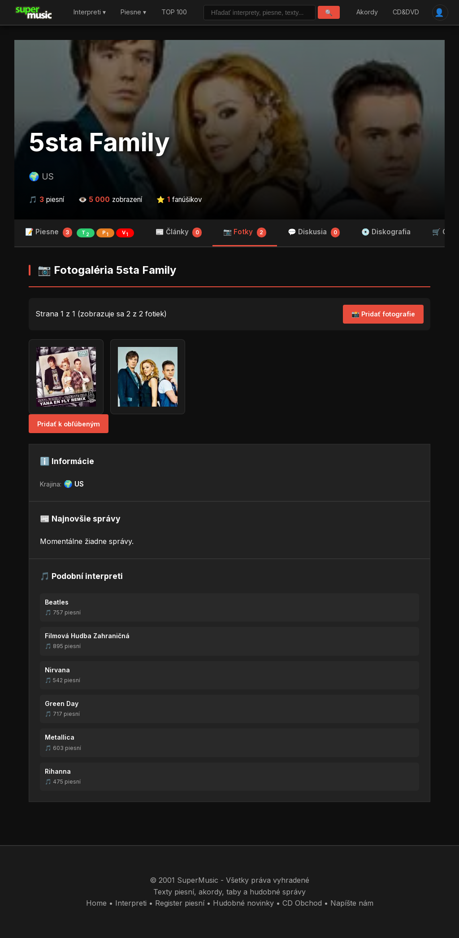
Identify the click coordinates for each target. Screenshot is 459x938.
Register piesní (179, 903)
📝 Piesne (79, 232)
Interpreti (131, 903)
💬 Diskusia (314, 232)
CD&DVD (406, 12)
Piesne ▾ (133, 12)
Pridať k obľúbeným (68, 424)
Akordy (367, 12)
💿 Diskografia (386, 232)
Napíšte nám (351, 903)
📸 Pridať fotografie (383, 314)
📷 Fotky (244, 232)
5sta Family (99, 142)
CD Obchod (302, 903)
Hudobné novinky (243, 903)
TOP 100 (174, 12)
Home (96, 903)
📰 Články (179, 232)
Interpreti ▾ (90, 12)
